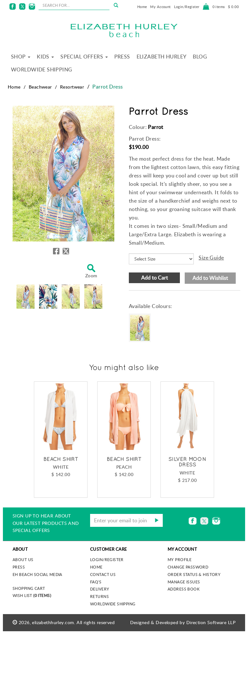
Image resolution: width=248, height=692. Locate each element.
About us (23, 559)
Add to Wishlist (210, 278)
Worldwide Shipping (41, 69)
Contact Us (103, 574)
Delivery (99, 588)
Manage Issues (184, 581)
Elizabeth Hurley (162, 56)
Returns (99, 596)
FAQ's (95, 581)
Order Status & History (194, 574)
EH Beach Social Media (37, 574)
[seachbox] (73, 5)
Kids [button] (45, 56)
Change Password (188, 567)
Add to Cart (154, 277)
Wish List (32, 595)
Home (142, 6)
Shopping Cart (29, 588)
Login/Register (187, 6)
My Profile (179, 559)
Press (122, 56)
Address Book (184, 588)
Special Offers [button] (84, 56)
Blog (200, 56)
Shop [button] (20, 56)
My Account (160, 6)
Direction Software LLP (210, 622)
